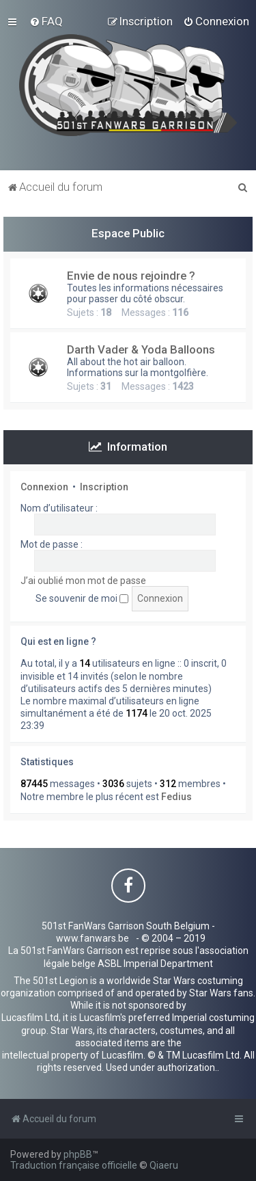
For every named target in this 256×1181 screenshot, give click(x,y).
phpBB (77, 1154)
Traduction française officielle (73, 1165)
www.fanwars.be (92, 938)
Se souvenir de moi (81, 598)
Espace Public (128, 233)
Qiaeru (164, 1165)
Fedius (176, 796)
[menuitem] (46, 21)
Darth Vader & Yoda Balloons (141, 349)
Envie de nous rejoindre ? (131, 275)
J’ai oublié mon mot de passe (83, 580)
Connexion (44, 486)
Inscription (104, 486)
